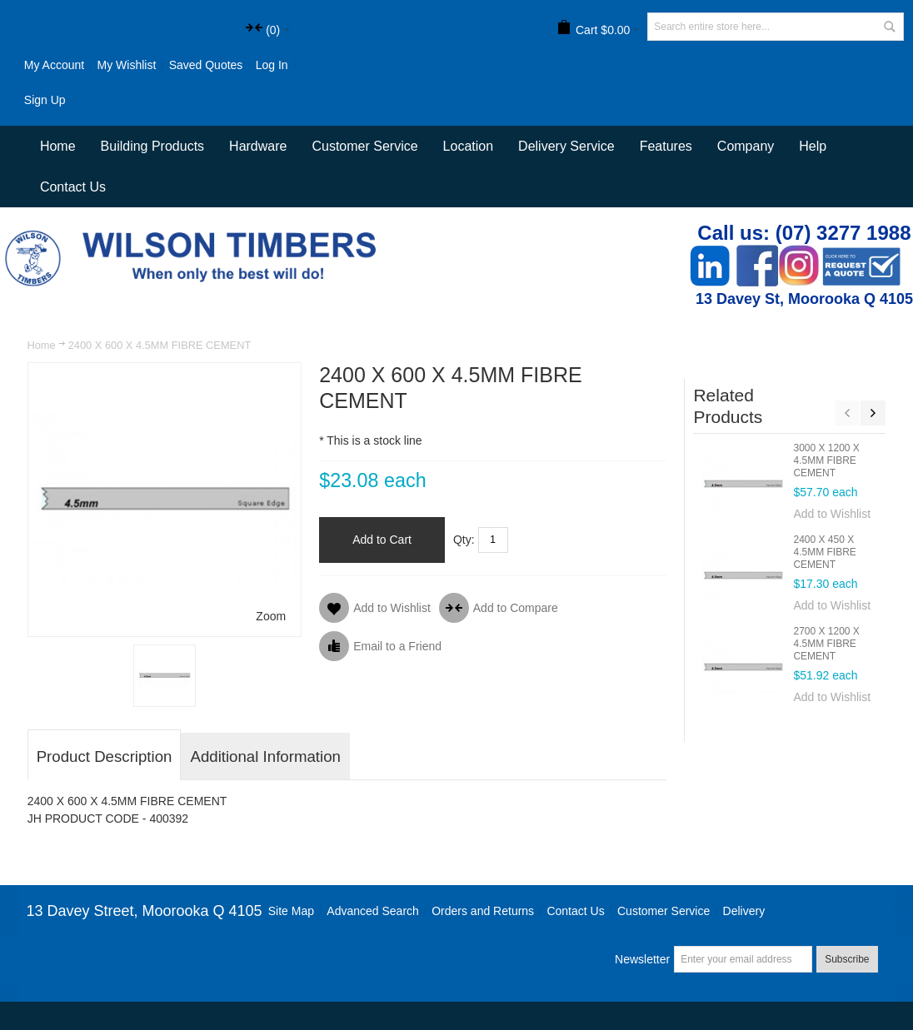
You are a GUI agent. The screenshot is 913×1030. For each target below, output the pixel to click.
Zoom (271, 616)
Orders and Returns (483, 911)
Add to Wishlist (832, 513)
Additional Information (265, 756)
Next (873, 413)
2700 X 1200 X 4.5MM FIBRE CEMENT (826, 643)
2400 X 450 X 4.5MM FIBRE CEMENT (824, 552)
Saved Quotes (206, 65)
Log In (272, 65)
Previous (847, 413)
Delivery (744, 911)
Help (812, 146)
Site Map (291, 911)
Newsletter (642, 959)
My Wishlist (127, 65)
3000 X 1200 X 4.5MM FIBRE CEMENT (826, 460)
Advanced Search (373, 911)
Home (41, 345)
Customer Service (663, 911)
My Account (54, 65)
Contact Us (73, 187)
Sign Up (45, 100)
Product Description (104, 756)
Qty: (464, 539)
